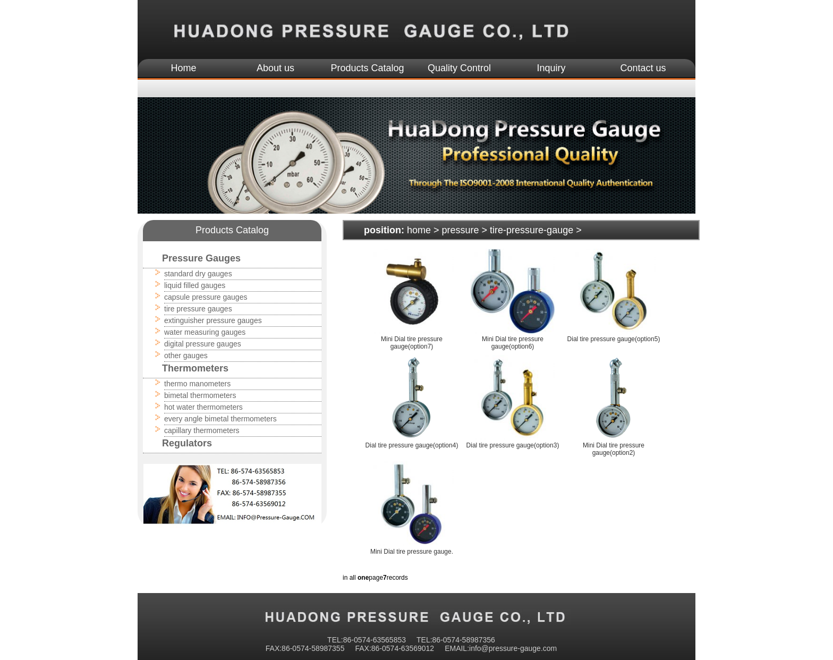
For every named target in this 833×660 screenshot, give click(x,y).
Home (183, 68)
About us (275, 68)
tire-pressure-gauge (531, 230)
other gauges (186, 355)
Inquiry (551, 68)
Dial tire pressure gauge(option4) (412, 445)
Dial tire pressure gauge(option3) (512, 445)
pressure (460, 230)
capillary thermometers (202, 430)
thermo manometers (197, 383)
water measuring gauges (204, 332)
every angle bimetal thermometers (220, 418)
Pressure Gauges (201, 258)
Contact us (643, 68)
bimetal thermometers (200, 395)
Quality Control (459, 68)
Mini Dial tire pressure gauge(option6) (512, 342)
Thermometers (195, 368)
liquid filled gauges (194, 285)
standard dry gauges (198, 273)
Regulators (187, 443)
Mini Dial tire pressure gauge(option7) (412, 342)
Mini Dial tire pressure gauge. (411, 551)
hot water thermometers (203, 407)
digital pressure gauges (202, 344)
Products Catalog (367, 68)
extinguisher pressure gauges (213, 320)
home (419, 230)
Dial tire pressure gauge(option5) (613, 339)
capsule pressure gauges (205, 297)
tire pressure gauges (198, 308)
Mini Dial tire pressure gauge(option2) (613, 449)
